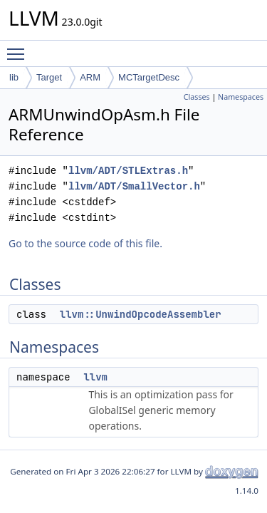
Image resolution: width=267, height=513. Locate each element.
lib (14, 77)
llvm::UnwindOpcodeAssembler (140, 314)
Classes (197, 97)
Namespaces (240, 97)
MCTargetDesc (148, 77)
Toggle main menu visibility (19, 48)
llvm (95, 376)
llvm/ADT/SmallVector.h (134, 186)
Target (49, 77)
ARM (90, 77)
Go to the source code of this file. (85, 243)
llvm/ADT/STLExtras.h (128, 170)
